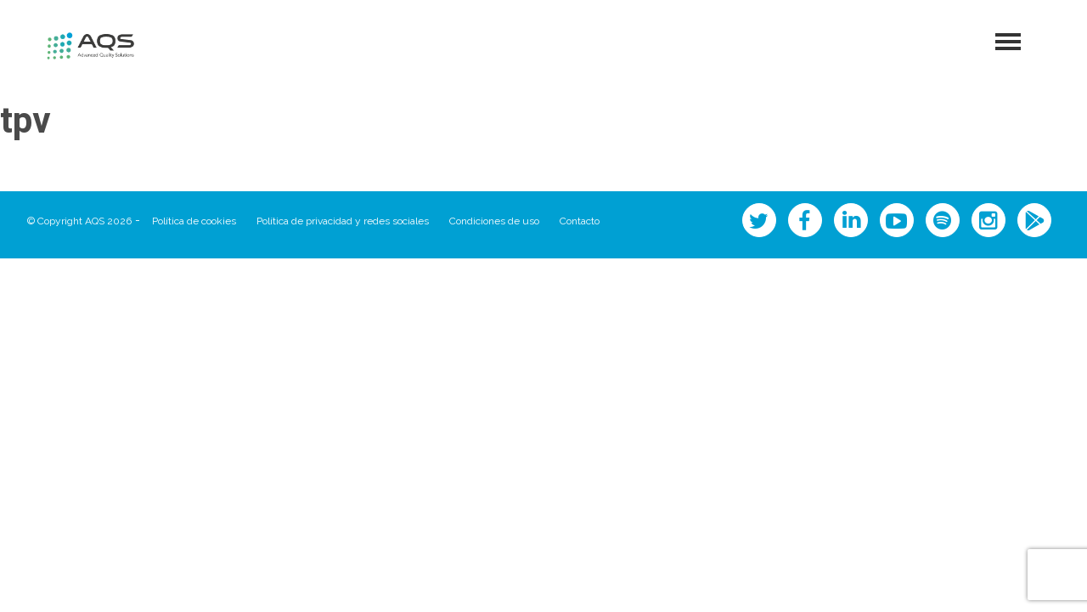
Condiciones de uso (494, 221)
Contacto (580, 221)
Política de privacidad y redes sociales (342, 221)
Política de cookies (194, 221)
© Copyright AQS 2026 (79, 221)
